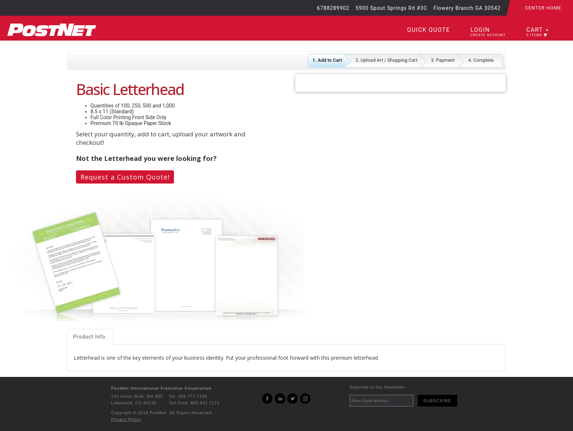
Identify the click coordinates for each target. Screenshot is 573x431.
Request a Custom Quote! (125, 177)
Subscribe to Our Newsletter (377, 387)
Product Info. (90, 337)
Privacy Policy (126, 419)
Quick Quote (428, 29)
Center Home (543, 8)
